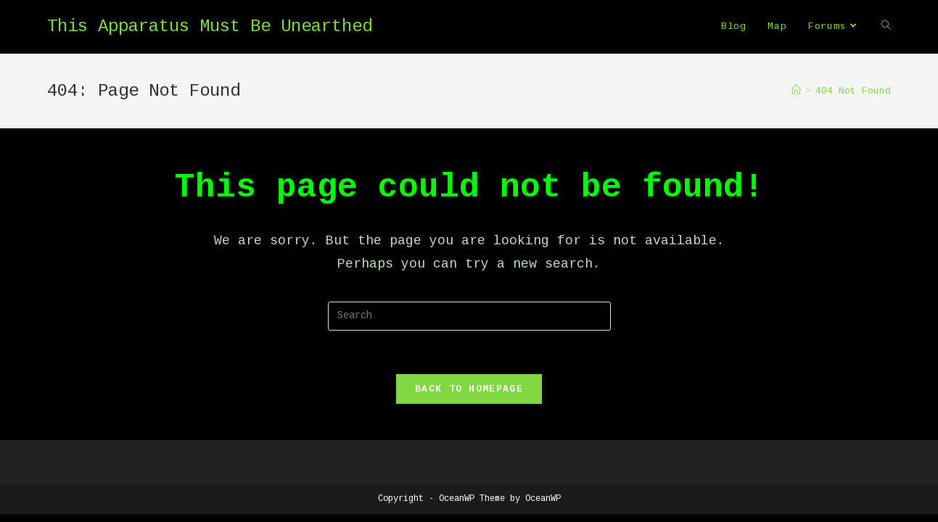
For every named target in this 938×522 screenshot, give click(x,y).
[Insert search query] (469, 316)
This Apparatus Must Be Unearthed (209, 26)
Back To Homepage (469, 389)
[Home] (796, 91)
